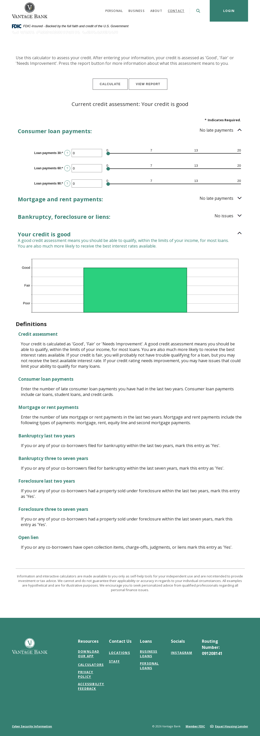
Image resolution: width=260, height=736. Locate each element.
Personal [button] (114, 11)
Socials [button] (178, 641)
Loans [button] (146, 641)
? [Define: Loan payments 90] (67, 183)
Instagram (181, 653)
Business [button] (136, 11)
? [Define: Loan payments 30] (67, 153)
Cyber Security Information (32, 726)
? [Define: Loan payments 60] (67, 168)
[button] (130, 131)
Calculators (91, 665)
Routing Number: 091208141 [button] (212, 647)
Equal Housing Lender (231, 726)
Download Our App (89, 653)
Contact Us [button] (120, 641)
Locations (119, 653)
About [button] (156, 11)
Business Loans (148, 653)
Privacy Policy (85, 674)
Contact (176, 11)
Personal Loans (149, 665)
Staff (114, 661)
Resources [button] (88, 641)
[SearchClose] (198, 11)
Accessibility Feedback (91, 686)
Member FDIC (195, 726)
